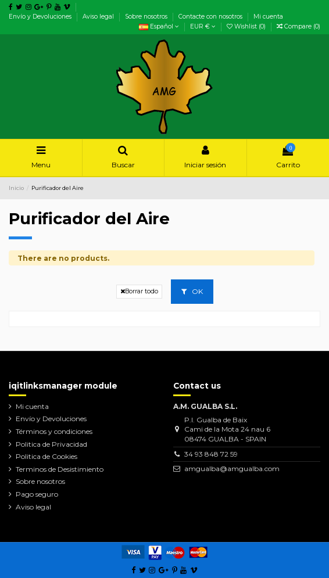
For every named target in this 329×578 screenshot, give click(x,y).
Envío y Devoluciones (41, 16)
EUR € (203, 26)
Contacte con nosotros (211, 16)
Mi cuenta (268, 16)
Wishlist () (247, 26)
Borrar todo (139, 291)
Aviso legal (99, 16)
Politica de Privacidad (51, 444)
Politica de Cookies (46, 456)
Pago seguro (37, 494)
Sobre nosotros (147, 16)
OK (192, 291)
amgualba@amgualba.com (232, 468)
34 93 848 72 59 (211, 454)
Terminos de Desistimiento (59, 469)
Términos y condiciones (54, 431)
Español (159, 26)
